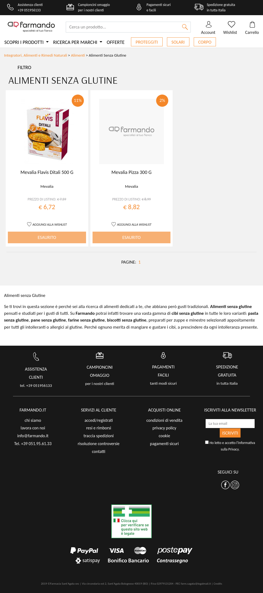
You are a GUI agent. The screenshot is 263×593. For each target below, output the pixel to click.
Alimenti (78, 55)
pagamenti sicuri (164, 443)
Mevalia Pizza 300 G (131, 172)
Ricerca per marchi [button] (75, 42)
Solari (178, 42)
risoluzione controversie (98, 443)
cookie (164, 435)
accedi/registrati (98, 420)
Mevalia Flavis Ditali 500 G (47, 172)
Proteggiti (147, 42)
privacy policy (164, 427)
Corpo (205, 42)
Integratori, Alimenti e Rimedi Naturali (36, 55)
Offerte (115, 42)
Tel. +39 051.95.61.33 (32, 443)
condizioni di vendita (164, 420)
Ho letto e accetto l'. (230, 446)
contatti (99, 451)
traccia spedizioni (99, 435)
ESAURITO (47, 237)
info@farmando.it (32, 435)
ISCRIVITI (230, 433)
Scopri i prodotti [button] (24, 42)
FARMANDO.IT (32, 410)
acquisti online (164, 410)
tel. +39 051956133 (36, 385)
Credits (217, 583)
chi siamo (33, 420)
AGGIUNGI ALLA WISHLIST (49, 224)
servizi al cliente (98, 410)
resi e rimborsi (98, 427)
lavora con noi (33, 427)
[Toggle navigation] (131, 67)
